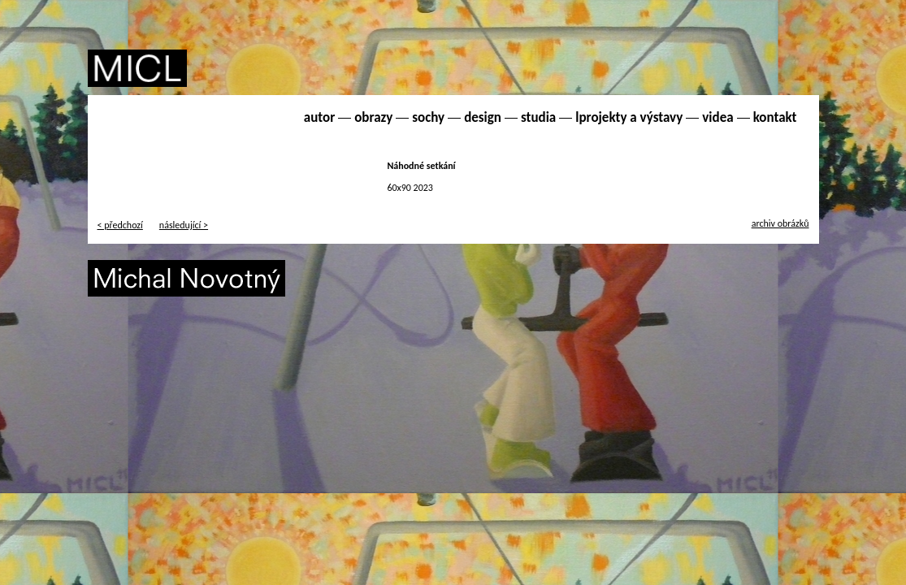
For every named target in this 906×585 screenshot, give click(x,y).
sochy (428, 117)
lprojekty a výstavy (629, 117)
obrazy (373, 117)
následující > (183, 225)
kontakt (775, 117)
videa (717, 117)
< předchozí (120, 225)
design (482, 117)
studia (538, 117)
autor (319, 117)
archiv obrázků (780, 223)
